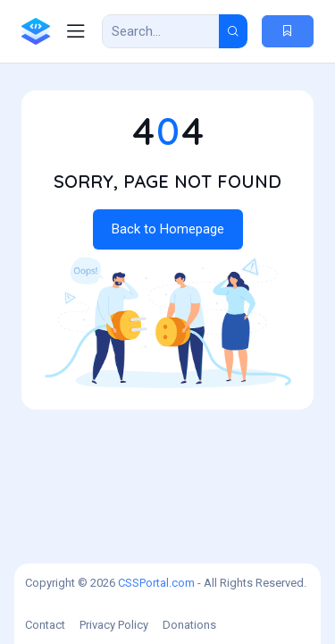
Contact (45, 624)
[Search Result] (161, 31)
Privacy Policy (114, 624)
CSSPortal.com (156, 582)
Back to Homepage (168, 229)
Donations (189, 624)
